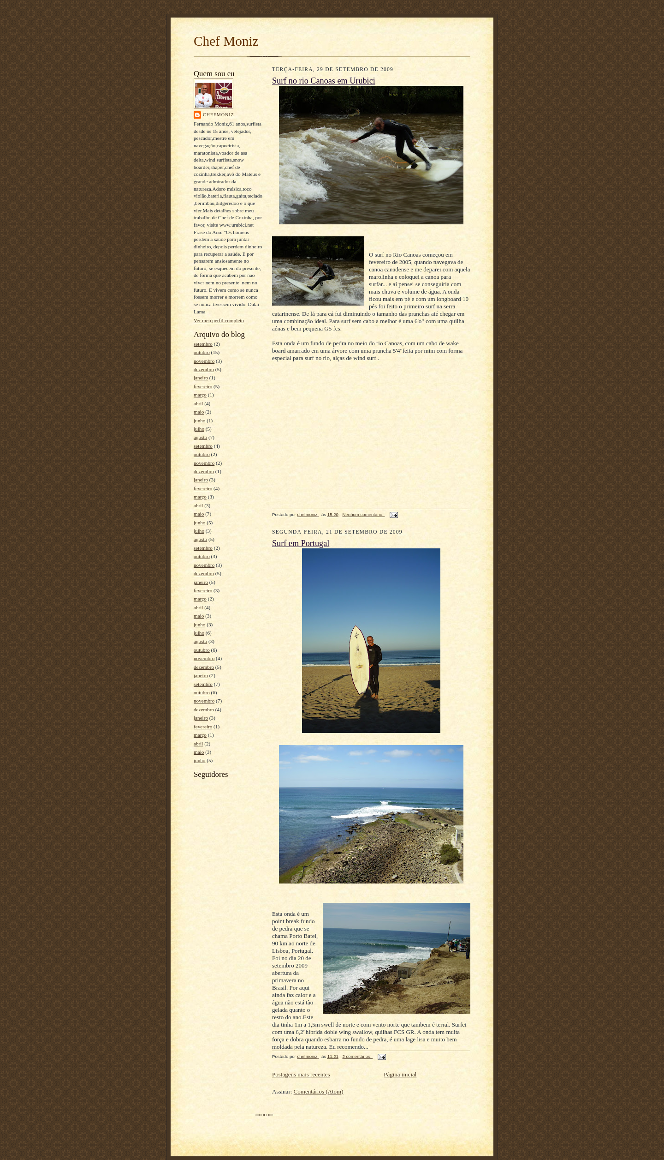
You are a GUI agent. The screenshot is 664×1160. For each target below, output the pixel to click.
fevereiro (203, 386)
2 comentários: (358, 1056)
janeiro (201, 377)
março (200, 394)
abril (198, 403)
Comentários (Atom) (319, 1091)
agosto (200, 437)
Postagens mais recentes (301, 1074)
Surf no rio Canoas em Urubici (323, 80)
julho (199, 429)
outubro (202, 352)
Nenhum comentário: (364, 514)
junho (199, 420)
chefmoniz (218, 114)
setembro (203, 344)
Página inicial (400, 1074)
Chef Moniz (226, 41)
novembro (204, 361)
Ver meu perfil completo (219, 320)
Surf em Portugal (300, 543)
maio (199, 412)
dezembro (204, 369)
